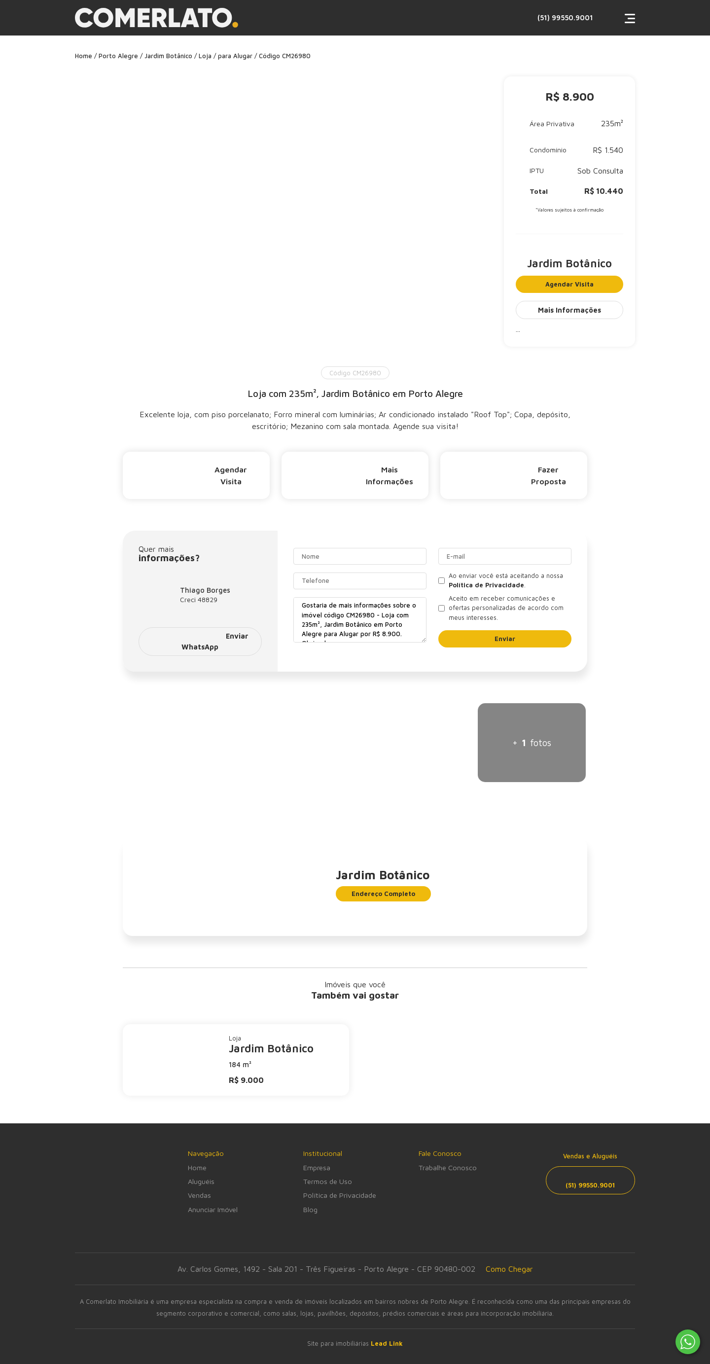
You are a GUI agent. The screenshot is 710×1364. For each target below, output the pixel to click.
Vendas (199, 1195)
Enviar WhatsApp (200, 641)
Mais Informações (569, 310)
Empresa (316, 1167)
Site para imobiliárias (355, 1343)
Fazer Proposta (509, 475)
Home (197, 1167)
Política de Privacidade (339, 1195)
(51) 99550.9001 (527, 17)
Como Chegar (509, 1268)
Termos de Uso (327, 1181)
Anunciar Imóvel (213, 1209)
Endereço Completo (383, 893)
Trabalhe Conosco (448, 1167)
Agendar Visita (569, 284)
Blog (310, 1209)
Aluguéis (201, 1181)
